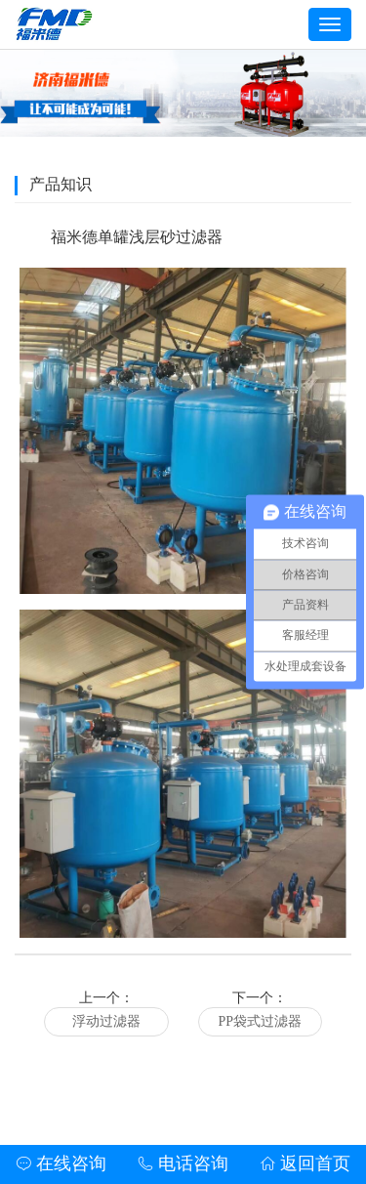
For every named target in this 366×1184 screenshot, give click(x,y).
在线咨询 (61, 1163)
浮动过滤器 (106, 1021)
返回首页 (305, 1163)
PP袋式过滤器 (260, 1021)
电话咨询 (183, 1163)
